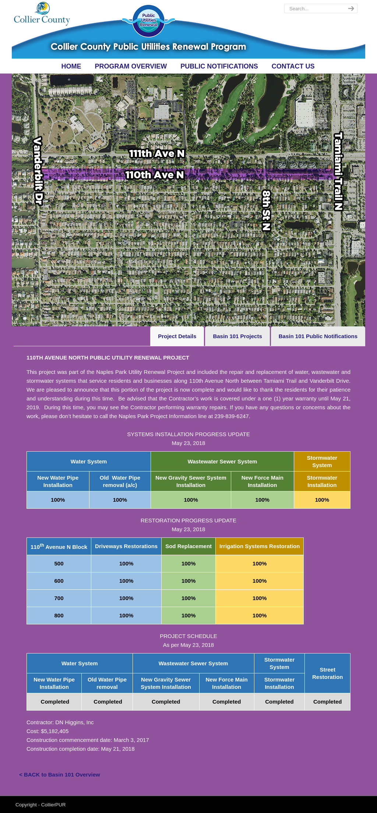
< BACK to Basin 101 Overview (59, 774)
